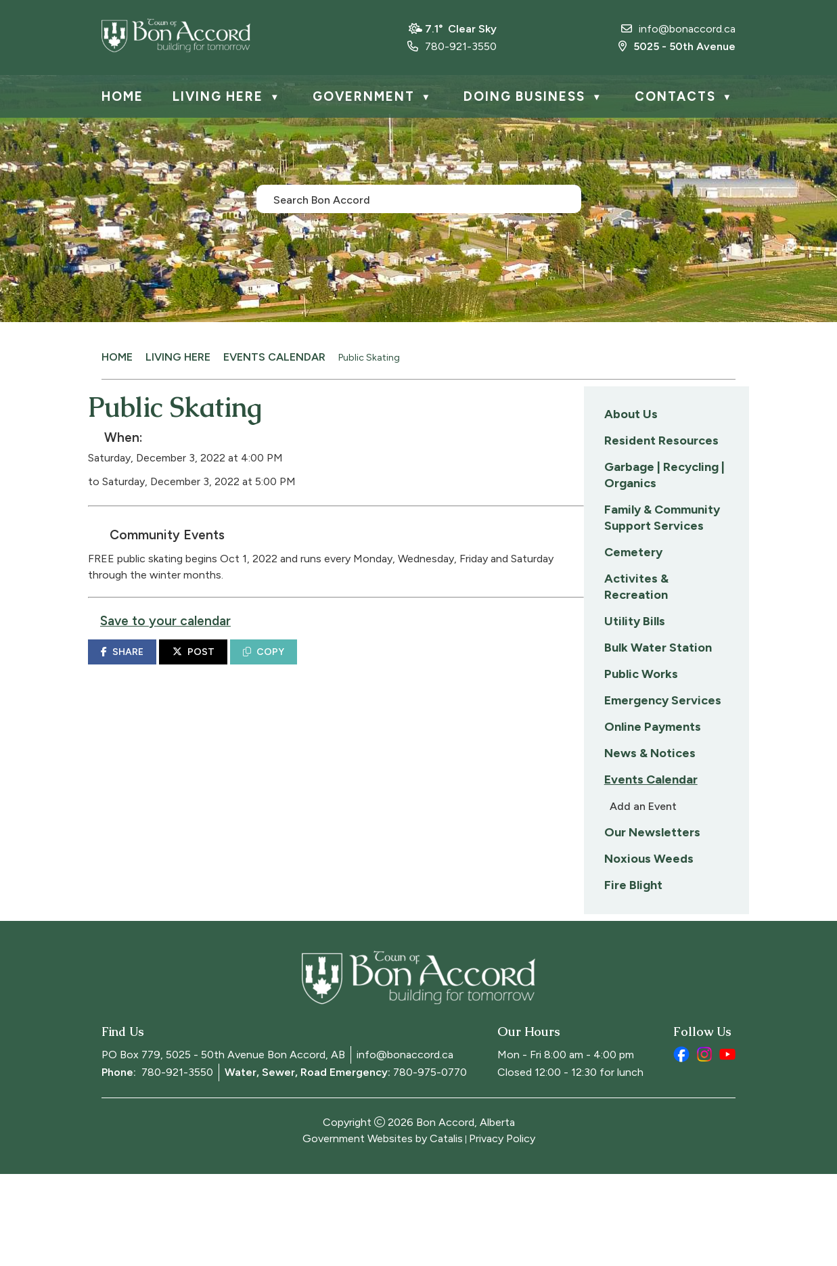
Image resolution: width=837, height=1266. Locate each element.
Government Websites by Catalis (382, 1230)
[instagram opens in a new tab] (704, 1146)
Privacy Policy (502, 1230)
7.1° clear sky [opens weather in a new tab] (461, 28)
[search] (411, 198)
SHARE (300, 665)
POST (372, 665)
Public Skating (369, 357)
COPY (442, 665)
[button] (562, 198)
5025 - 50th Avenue (677, 46)
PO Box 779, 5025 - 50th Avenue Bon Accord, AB (223, 1146)
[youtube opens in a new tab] (727, 1146)
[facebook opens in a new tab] (681, 1146)
